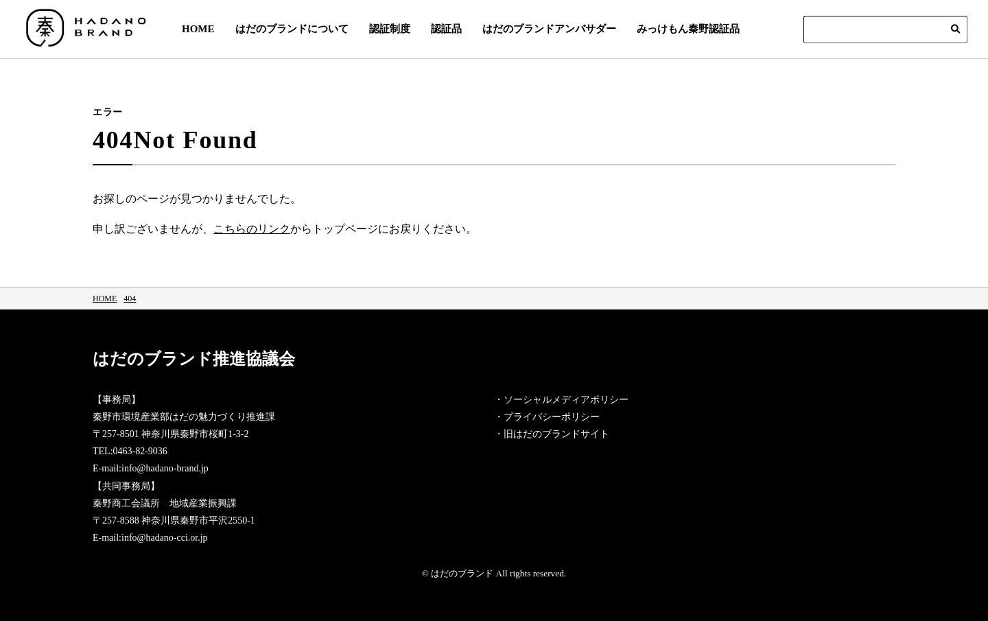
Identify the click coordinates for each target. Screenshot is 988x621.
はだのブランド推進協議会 (273, 366)
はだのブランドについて (292, 28)
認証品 (446, 28)
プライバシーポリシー (552, 417)
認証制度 (389, 28)
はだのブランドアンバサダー (549, 28)
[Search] (885, 29)
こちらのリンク (251, 229)
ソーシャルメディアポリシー (566, 400)
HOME (198, 28)
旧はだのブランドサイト (556, 434)
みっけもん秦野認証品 (688, 28)
